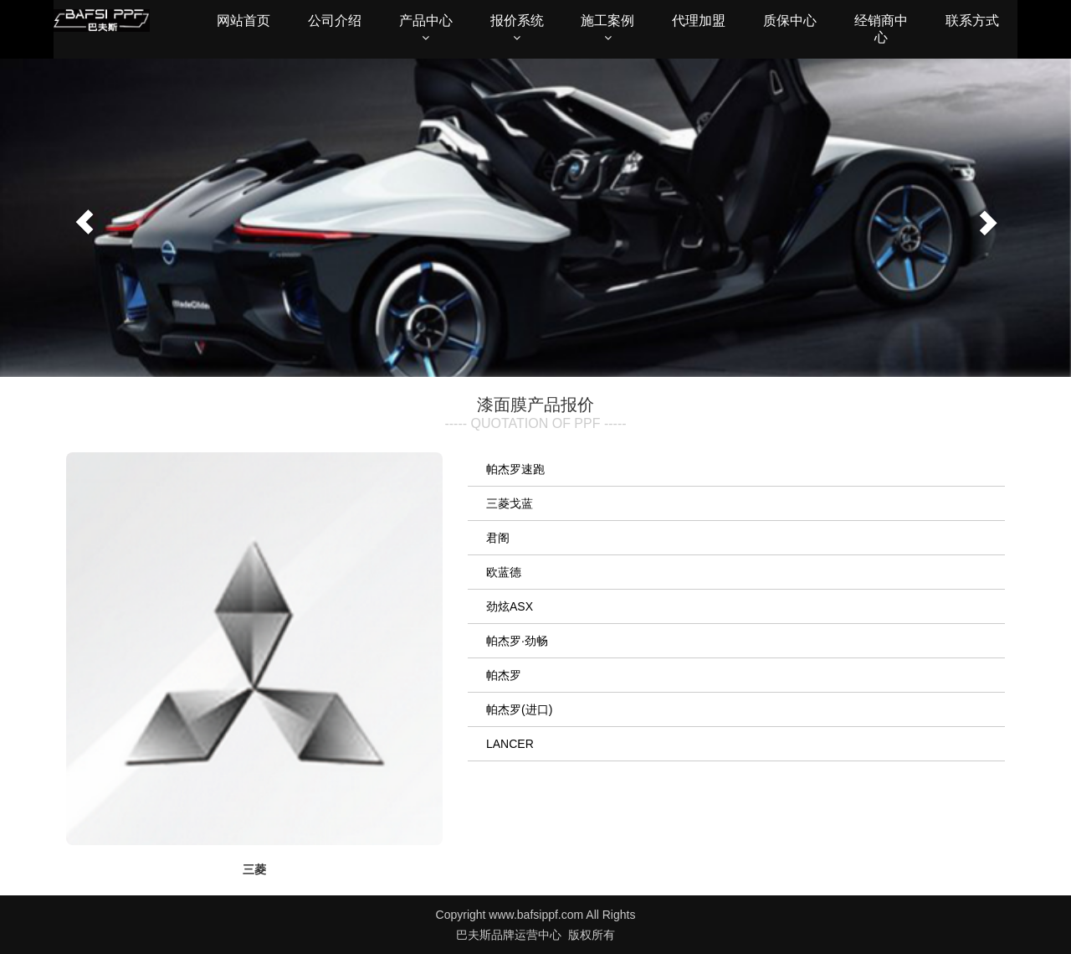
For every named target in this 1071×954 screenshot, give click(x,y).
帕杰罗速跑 (515, 469)
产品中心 (426, 28)
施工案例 (607, 28)
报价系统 (517, 28)
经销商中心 (881, 28)
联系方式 (972, 20)
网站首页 (243, 20)
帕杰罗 (503, 675)
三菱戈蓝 (509, 503)
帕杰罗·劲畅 (517, 640)
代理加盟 (698, 20)
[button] (80, 218)
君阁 (498, 537)
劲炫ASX (509, 606)
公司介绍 (334, 20)
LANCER (510, 743)
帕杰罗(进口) (519, 709)
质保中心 (790, 20)
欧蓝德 (503, 572)
